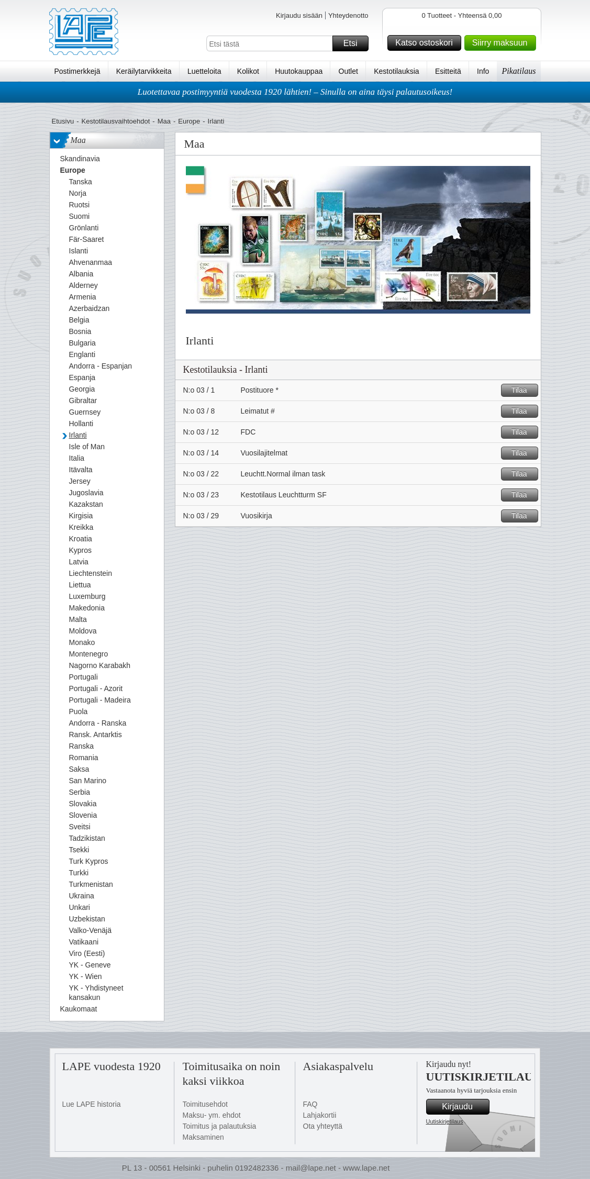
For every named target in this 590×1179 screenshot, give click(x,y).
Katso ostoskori (426, 43)
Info (483, 71)
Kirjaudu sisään (299, 15)
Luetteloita (204, 71)
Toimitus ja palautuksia (220, 1126)
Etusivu (63, 121)
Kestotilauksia (396, 71)
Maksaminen (203, 1137)
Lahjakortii (320, 1115)
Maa (164, 121)
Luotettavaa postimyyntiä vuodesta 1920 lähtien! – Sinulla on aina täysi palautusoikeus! (295, 92)
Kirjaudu (464, 1107)
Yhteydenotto (348, 15)
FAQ (310, 1104)
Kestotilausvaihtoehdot (115, 121)
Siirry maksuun (502, 43)
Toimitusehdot (205, 1104)
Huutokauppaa (298, 71)
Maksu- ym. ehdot (212, 1115)
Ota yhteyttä (322, 1126)
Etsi (354, 43)
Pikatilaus (519, 70)
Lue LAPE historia (91, 1104)
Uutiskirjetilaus (444, 1121)
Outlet (348, 71)
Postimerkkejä (77, 71)
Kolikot (248, 71)
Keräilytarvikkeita (144, 71)
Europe (189, 121)
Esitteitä (448, 71)
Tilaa (523, 390)
